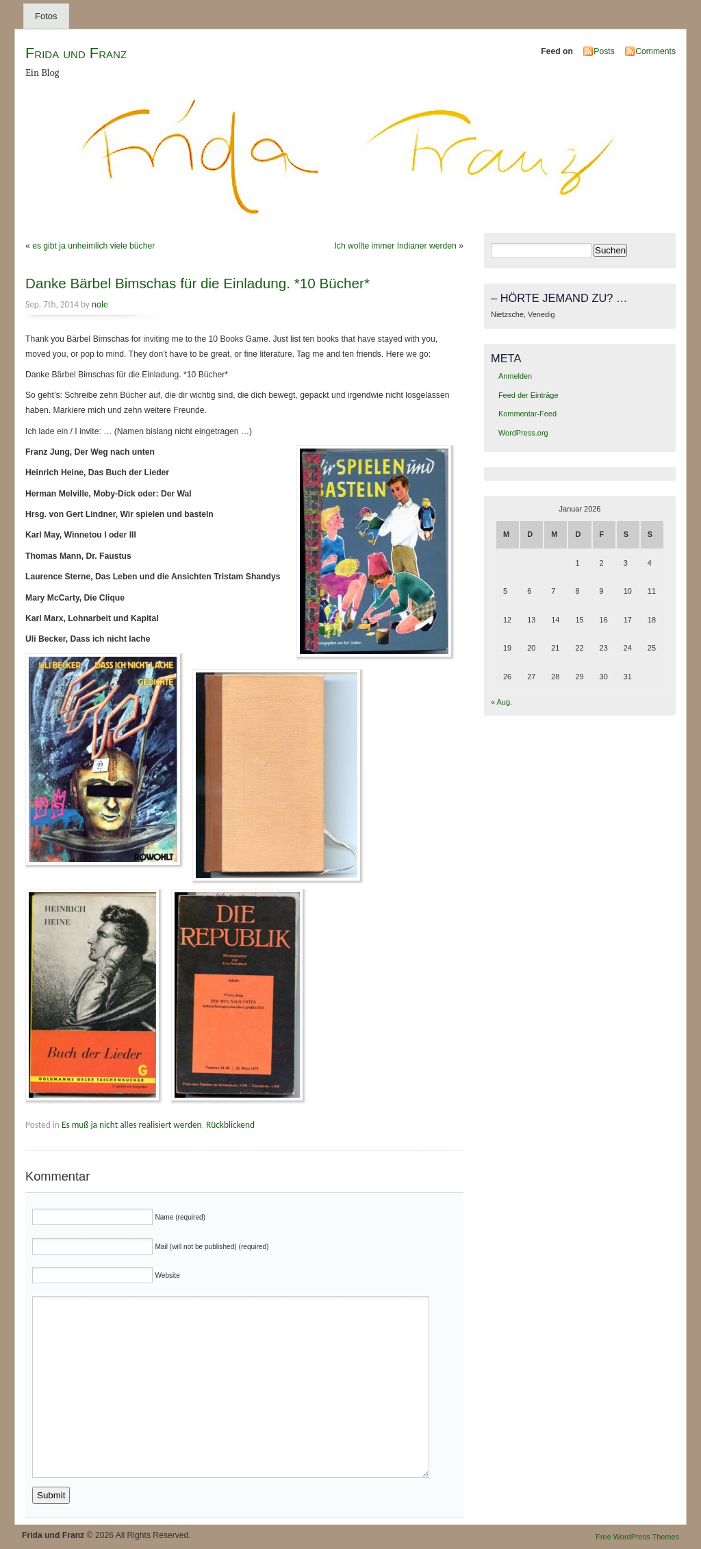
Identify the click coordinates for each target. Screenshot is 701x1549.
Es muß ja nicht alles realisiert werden (132, 1125)
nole (100, 304)
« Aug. (501, 702)
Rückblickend (230, 1125)
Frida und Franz (76, 53)
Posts (604, 51)
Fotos (46, 16)
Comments (655, 51)
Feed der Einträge (528, 395)
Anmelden (515, 376)
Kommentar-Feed (527, 414)
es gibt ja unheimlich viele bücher (93, 246)
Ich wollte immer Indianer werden (395, 246)
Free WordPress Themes (637, 1537)
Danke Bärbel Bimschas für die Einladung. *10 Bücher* (197, 283)
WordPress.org (523, 433)
